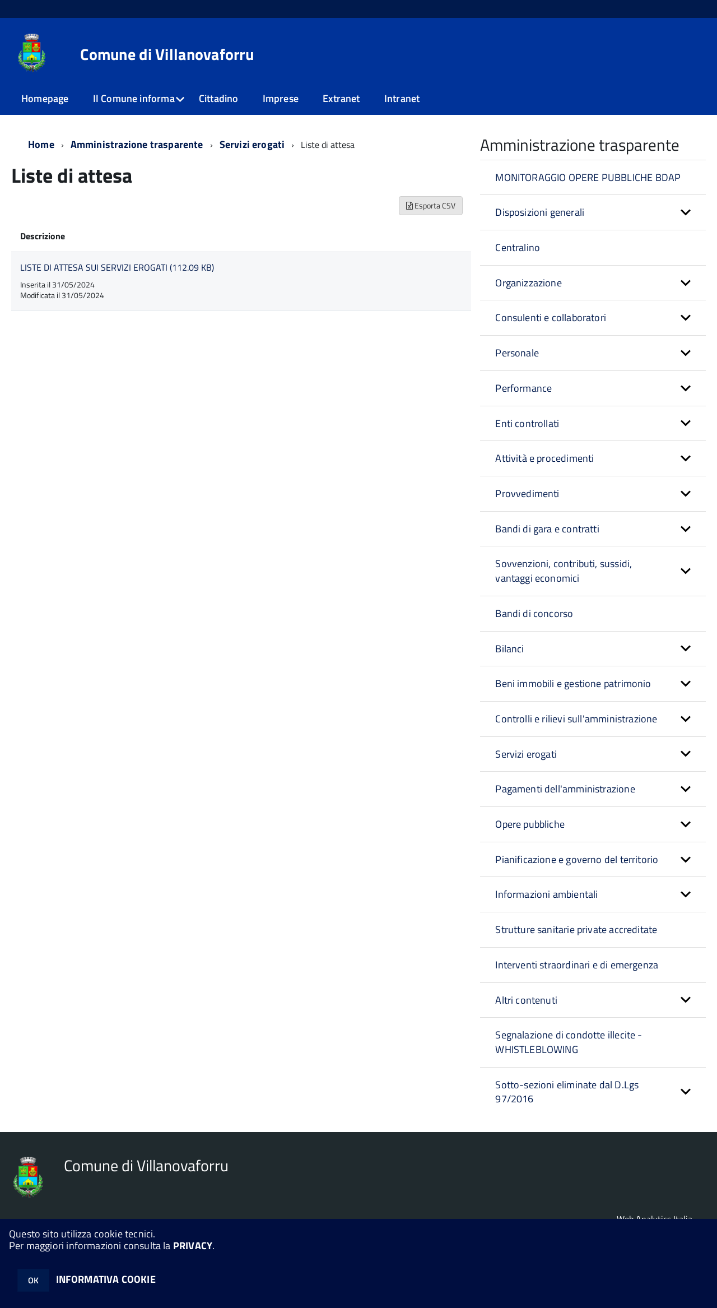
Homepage (44, 98)
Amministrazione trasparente (137, 144)
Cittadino (219, 98)
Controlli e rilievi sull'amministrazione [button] (576, 718)
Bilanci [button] (509, 648)
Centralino (517, 247)
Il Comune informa (134, 98)
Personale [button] (517, 352)
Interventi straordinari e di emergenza (576, 964)
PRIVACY (192, 1245)
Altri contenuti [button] (526, 1000)
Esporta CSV (430, 205)
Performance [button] (523, 388)
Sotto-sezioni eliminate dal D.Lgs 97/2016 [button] (567, 1092)
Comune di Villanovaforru (167, 54)
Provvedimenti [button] (527, 493)
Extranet (341, 98)
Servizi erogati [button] (526, 754)
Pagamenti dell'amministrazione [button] (565, 788)
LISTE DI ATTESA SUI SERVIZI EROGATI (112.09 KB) (117, 267)
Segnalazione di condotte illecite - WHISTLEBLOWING (568, 1042)
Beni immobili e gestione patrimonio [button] (573, 683)
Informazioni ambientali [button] (546, 894)
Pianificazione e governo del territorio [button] (576, 859)
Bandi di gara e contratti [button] (547, 528)
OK (33, 1280)
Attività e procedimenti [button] (544, 458)
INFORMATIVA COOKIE (106, 1279)
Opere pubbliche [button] (530, 824)
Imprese (281, 98)
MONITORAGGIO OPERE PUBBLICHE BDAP (588, 177)
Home (41, 144)
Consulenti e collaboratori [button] (550, 317)
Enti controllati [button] (527, 423)
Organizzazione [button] (528, 282)
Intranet (402, 98)
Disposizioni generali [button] (539, 212)
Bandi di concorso (534, 613)
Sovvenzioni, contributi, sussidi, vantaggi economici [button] (563, 571)
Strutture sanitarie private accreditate (576, 929)
